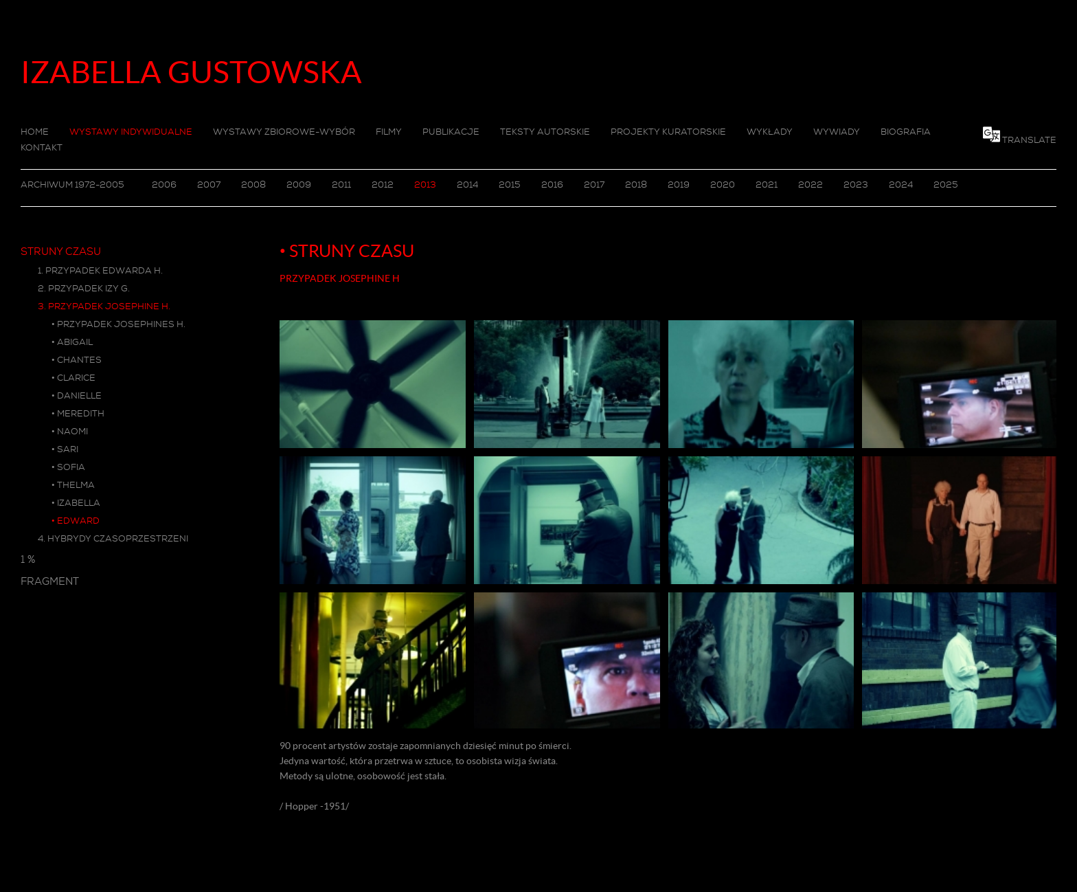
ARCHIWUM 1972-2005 (72, 184)
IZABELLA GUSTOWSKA (191, 72)
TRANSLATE (1029, 140)
